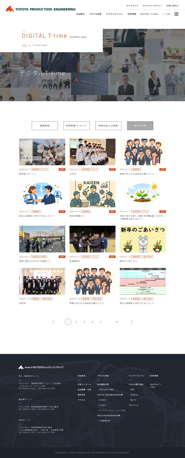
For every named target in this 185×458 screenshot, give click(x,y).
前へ (55, 324)
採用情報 (132, 14)
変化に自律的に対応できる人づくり (36, 219)
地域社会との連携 (108, 129)
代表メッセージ (84, 384)
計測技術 (102, 400)
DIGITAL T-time (149, 14)
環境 (132, 389)
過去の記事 (140, 129)
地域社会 (134, 394)
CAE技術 (102, 405)
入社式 (73, 177)
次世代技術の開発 (106, 389)
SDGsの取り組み (136, 384)
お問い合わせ (172, 5)
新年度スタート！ (28, 177)
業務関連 (45, 129)
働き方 (133, 400)
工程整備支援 (104, 420)
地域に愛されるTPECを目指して (35, 264)
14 (117, 325)
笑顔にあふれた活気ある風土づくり (137, 177)
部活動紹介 (75, 264)
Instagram (176, 14)
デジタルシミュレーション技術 (112, 410)
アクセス (81, 400)
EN (168, 14)
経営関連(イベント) (76, 129)
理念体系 (81, 394)
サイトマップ (132, 5)
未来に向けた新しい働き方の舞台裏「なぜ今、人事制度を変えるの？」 (142, 221)
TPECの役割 (95, 14)
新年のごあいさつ (128, 264)
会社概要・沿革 (84, 389)
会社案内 (80, 14)
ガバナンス (134, 405)
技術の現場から (77, 219)
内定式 (22, 306)
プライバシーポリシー (152, 5)
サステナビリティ (114, 14)
